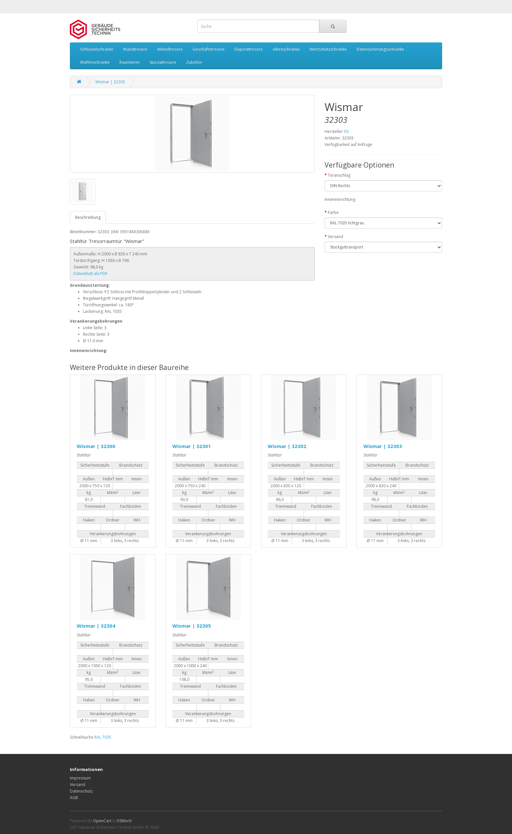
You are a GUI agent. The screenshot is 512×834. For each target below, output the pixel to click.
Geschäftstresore (209, 49)
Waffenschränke (95, 62)
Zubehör (194, 62)
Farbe (333, 212)
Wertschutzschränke (328, 49)
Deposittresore (248, 49)
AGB (74, 797)
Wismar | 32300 (96, 446)
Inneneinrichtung (340, 199)
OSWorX (124, 821)
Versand (335, 236)
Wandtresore (135, 49)
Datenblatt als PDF (90, 273)
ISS (346, 131)
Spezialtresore (163, 62)
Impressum (80, 778)
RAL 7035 (102, 737)
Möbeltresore (170, 49)
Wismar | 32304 (96, 625)
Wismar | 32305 (191, 625)
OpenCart (102, 821)
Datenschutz (81, 791)
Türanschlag (339, 175)
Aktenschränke (286, 49)
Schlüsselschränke (96, 49)
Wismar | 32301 (191, 446)
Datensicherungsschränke (380, 49)
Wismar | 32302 (287, 446)
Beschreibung (88, 217)
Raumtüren (130, 62)
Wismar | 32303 (110, 82)
